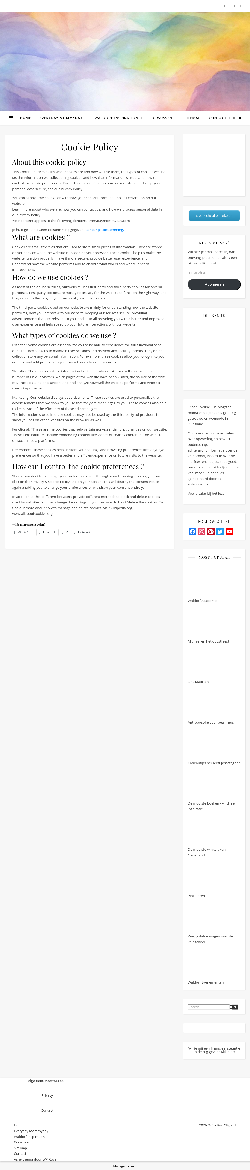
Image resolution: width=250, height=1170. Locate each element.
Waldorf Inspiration (116, 117)
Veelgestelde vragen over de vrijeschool (210, 921)
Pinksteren (205, 878)
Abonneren (214, 284)
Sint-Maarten (205, 664)
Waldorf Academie (205, 583)
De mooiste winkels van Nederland (207, 834)
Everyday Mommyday (60, 117)
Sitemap (193, 117)
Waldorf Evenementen (206, 964)
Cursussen (161, 117)
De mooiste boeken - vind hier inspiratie (212, 788)
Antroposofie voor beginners (211, 704)
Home (25, 117)
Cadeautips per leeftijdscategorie (214, 745)
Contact (217, 117)
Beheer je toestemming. (104, 229)
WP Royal (50, 1159)
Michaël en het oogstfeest (208, 623)
